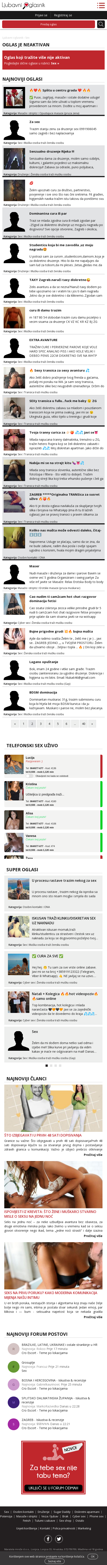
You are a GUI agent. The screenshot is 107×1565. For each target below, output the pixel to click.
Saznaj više (54, 1561)
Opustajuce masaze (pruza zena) (59, 113)
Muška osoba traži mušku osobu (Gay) (47, 684)
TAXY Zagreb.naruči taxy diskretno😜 (59, 280)
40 (83, 724)
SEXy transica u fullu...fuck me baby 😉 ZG (63, 401)
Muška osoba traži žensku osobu (44, 143)
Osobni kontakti (27, 557)
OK (93, 1556)
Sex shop (65, 1520)
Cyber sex (24, 623)
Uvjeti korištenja (27, 1528)
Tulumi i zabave (45, 1520)
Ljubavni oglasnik (12, 37)
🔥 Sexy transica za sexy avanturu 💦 (59, 370)
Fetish (27, 1520)
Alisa (29, 813)
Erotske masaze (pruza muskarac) (59, 588)
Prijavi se (41, 15)
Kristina (31, 784)
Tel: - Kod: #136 (41, 770)
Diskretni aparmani (87, 1512)
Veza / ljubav (49, 1516)
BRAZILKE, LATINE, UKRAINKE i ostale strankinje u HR (59, 1345)
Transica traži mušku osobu (40, 392)
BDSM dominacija (43, 692)
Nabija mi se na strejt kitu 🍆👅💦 (56, 463)
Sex (53, 63)
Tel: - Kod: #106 (41, 825)
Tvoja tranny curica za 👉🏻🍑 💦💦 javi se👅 (63, 432)
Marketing (84, 1528)
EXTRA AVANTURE (43, 340)
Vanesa (31, 836)
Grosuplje (28, 1362)
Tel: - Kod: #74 (40, 848)
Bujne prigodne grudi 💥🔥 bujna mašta (61, 631)
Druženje (23, 174)
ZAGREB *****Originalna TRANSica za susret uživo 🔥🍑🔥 (64, 496)
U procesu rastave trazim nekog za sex (64, 880)
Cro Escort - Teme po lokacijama (45, 1353)
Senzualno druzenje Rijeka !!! (51, 151)
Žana (29, 858)
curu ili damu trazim (45, 310)
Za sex (34, 122)
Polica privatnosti (64, 1528)
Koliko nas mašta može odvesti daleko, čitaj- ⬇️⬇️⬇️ (65, 532)
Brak (65, 1516)
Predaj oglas (49, 24)
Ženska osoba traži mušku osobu (51, 174)
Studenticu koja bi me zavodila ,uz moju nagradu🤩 (61, 247)
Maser (34, 566)
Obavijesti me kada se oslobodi (52, 776)
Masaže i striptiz (27, 113)
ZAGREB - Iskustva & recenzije (43, 1420)
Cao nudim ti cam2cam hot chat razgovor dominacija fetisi (62, 598)
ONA (42, 557)
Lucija (30, 757)
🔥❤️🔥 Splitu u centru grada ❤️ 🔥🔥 (60, 90)
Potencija (6, 1516)
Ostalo (79, 1520)
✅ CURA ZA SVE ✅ (47, 956)
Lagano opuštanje (43, 662)
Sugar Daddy (62, 1512)
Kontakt (45, 1528)
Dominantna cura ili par (48, 213)
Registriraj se (63, 15)
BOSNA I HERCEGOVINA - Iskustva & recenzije (54, 1380)
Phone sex (97, 1516)
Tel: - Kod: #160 (41, 803)
